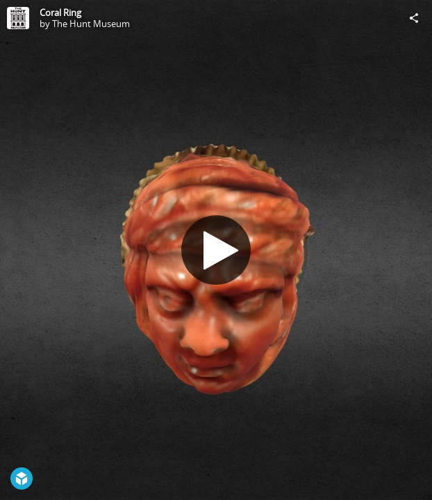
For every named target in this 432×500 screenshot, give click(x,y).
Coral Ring (60, 12)
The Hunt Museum (91, 23)
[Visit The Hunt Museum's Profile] (18, 18)
